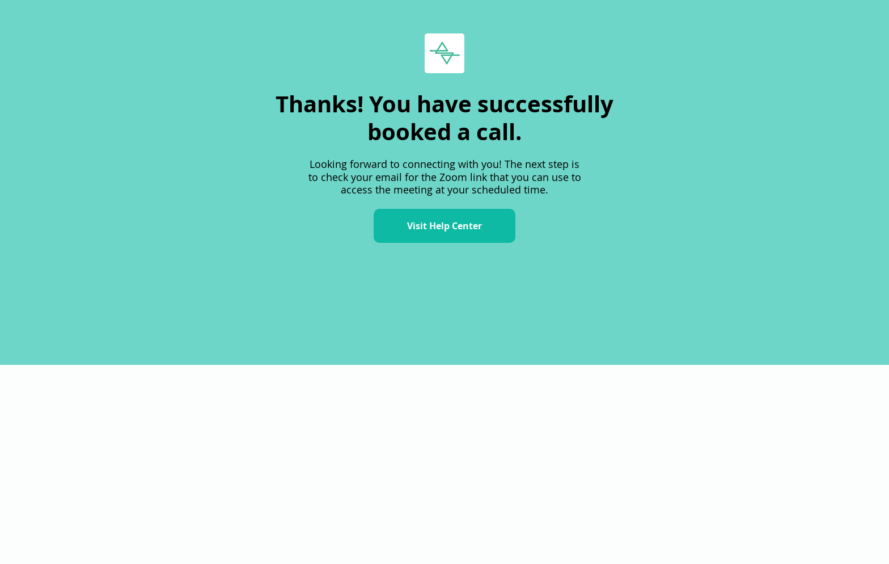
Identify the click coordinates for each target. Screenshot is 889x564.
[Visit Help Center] (444, 226)
